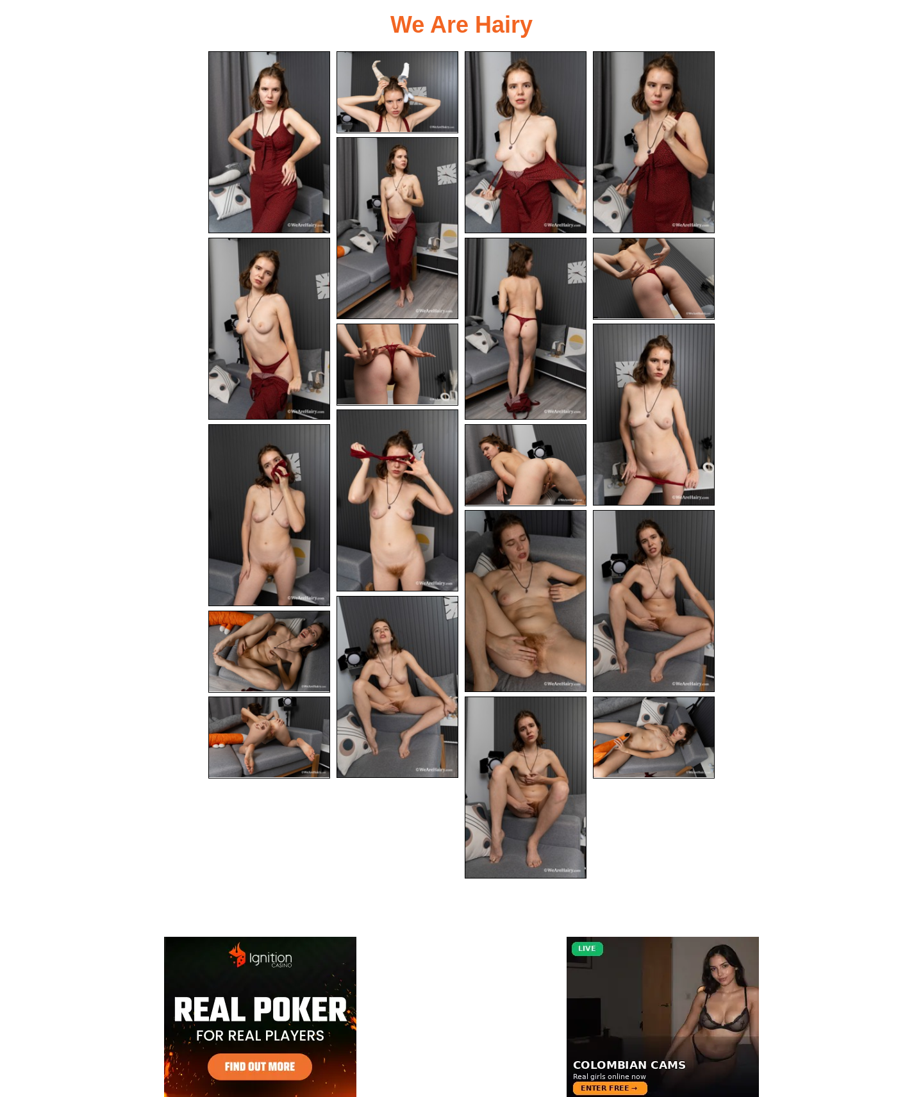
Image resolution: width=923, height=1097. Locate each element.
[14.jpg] (525, 601)
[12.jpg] (269, 515)
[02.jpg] (397, 92)
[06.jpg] (269, 329)
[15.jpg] (654, 601)
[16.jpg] (397, 687)
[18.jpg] (269, 738)
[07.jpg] (525, 329)
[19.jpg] (525, 787)
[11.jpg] (397, 500)
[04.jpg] (654, 142)
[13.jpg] (525, 465)
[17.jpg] (269, 652)
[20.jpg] (654, 738)
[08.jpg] (654, 279)
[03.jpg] (525, 142)
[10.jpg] (654, 415)
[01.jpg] (269, 142)
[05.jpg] (397, 228)
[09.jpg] (397, 365)
